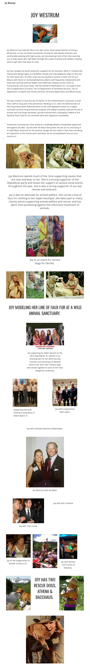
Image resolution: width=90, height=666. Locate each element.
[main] (45, 15)
